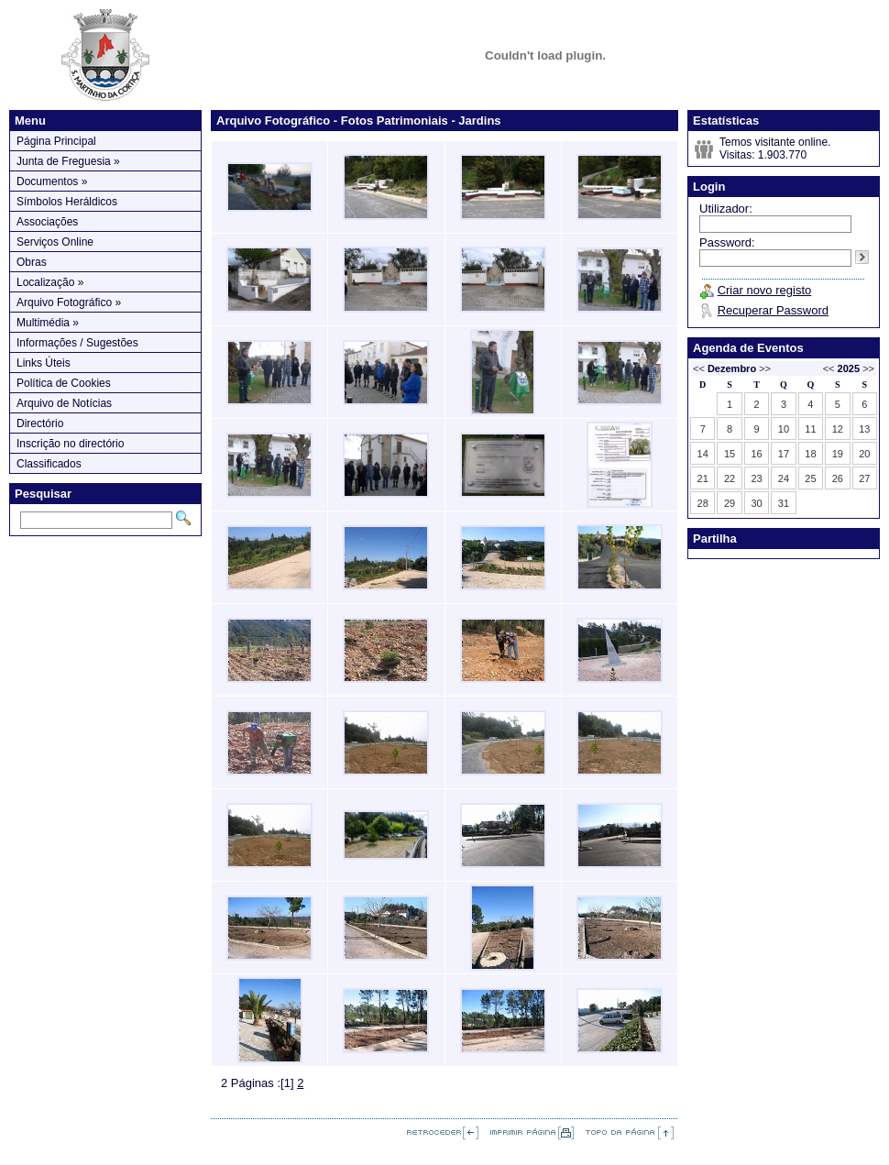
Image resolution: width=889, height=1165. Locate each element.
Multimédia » (47, 322)
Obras (31, 262)
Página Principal (56, 141)
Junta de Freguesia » (68, 161)
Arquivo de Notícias (64, 403)
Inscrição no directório (70, 443)
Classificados (49, 463)
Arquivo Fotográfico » (68, 302)
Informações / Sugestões (77, 342)
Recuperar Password (773, 310)
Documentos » (51, 181)
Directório (39, 423)
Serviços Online (54, 242)
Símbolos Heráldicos (66, 201)
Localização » (49, 282)
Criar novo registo (765, 290)
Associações (47, 221)
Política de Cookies (63, 383)
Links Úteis (43, 363)
